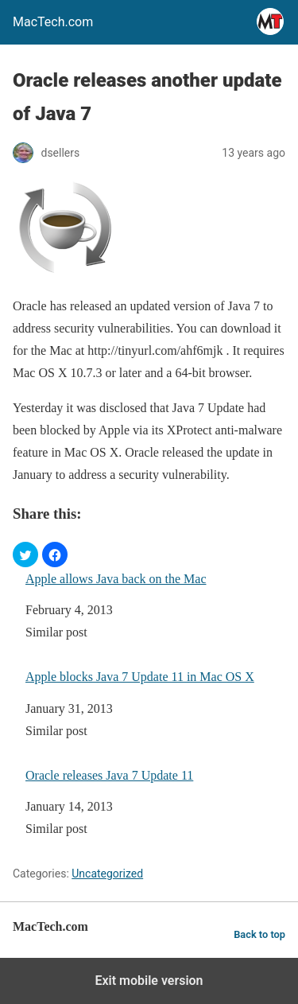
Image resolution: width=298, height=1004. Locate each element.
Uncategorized (107, 873)
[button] (25, 554)
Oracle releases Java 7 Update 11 (109, 775)
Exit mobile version (149, 980)
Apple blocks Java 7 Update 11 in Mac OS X (139, 676)
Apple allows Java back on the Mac (115, 579)
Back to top (259, 934)
